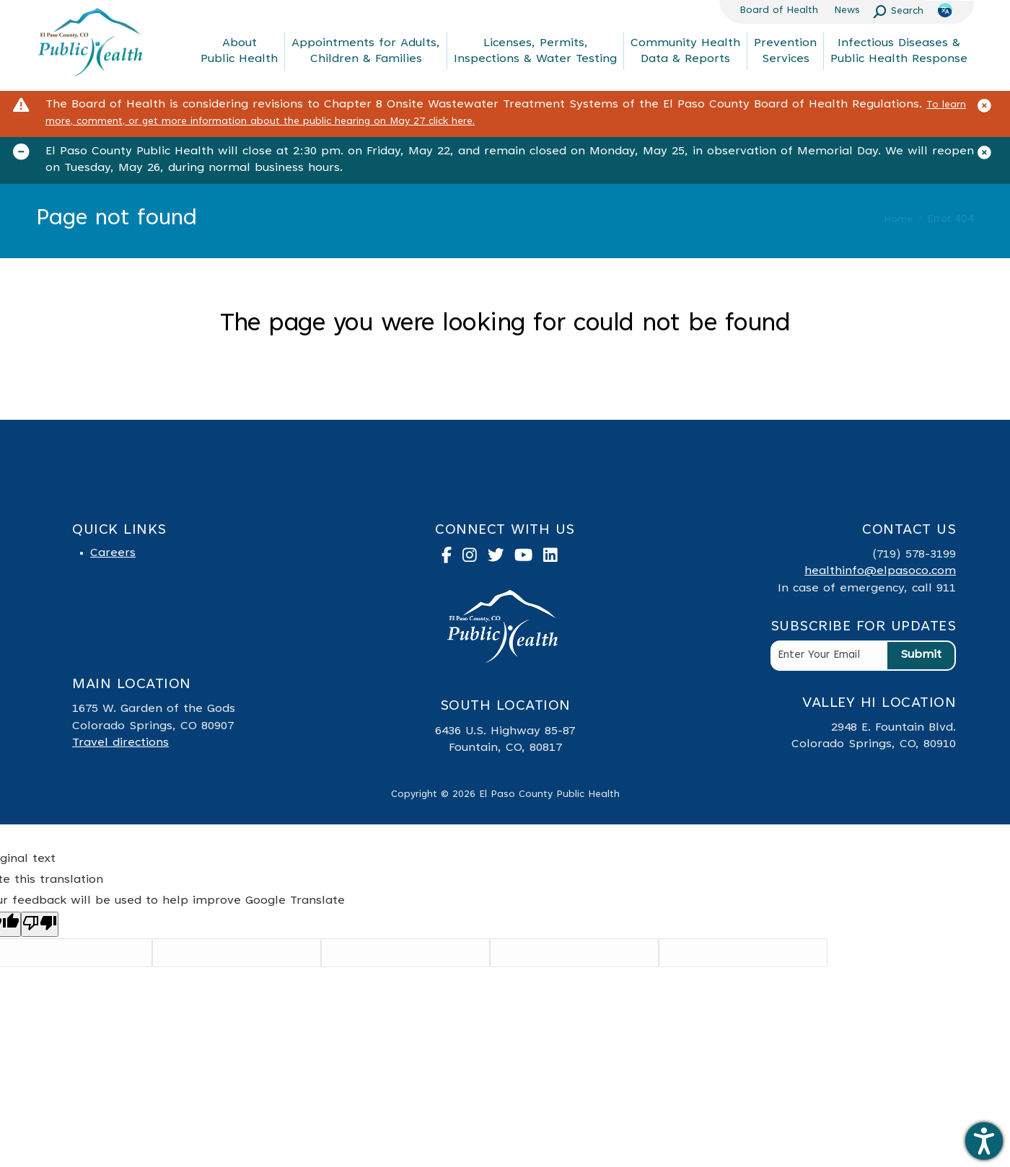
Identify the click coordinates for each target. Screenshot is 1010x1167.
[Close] (990, 109)
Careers (113, 553)
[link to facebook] (452, 558)
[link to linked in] (555, 558)
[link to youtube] (528, 558)
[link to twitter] (501, 558)
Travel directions (120, 743)
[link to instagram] (475, 558)
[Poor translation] (39, 924)
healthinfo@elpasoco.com (880, 571)
